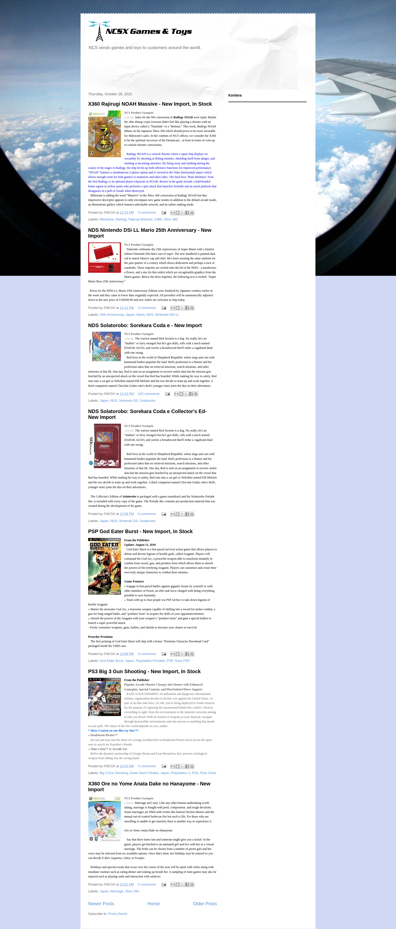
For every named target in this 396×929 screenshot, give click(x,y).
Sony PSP (182, 661)
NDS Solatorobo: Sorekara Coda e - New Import (145, 325)
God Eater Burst (111, 661)
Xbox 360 (171, 219)
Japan (130, 314)
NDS (149, 314)
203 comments (149, 394)
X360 (158, 219)
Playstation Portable (150, 661)
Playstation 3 (180, 773)
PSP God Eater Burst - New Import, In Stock (140, 531)
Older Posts (205, 903)
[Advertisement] (177, 71)
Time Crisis (208, 773)
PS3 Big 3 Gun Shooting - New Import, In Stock (144, 671)
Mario (140, 314)
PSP (170, 661)
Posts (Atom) (117, 914)
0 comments (147, 212)
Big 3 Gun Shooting (114, 773)
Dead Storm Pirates (144, 773)
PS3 (195, 773)
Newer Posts (101, 903)
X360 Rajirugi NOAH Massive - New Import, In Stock (150, 104)
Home (153, 903)
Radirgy (121, 219)
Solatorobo (148, 400)
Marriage (116, 891)
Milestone (107, 219)
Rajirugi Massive (141, 219)
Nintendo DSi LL (167, 314)
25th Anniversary (112, 314)
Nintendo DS (128, 400)
